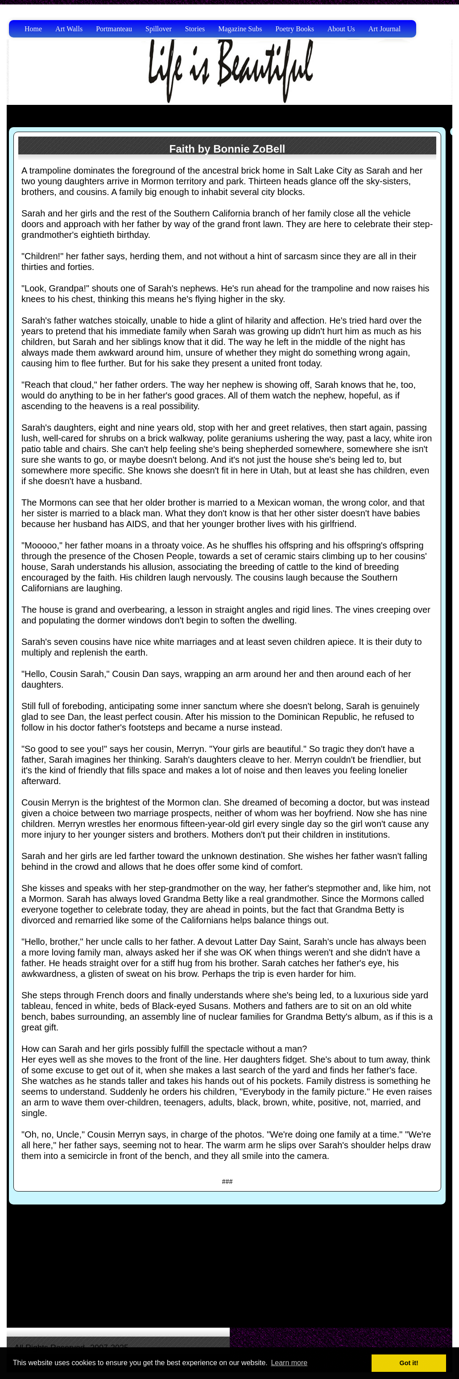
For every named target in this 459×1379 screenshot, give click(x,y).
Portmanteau (114, 29)
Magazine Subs (240, 29)
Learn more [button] (289, 1363)
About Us (341, 29)
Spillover (158, 29)
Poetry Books (294, 29)
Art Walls (69, 29)
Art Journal (384, 29)
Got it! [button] (409, 1363)
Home (33, 29)
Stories (195, 29)
